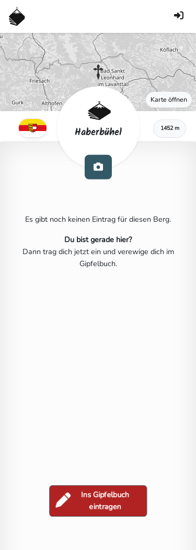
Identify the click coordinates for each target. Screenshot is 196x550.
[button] (98, 72)
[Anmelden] (179, 16)
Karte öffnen (169, 99)
